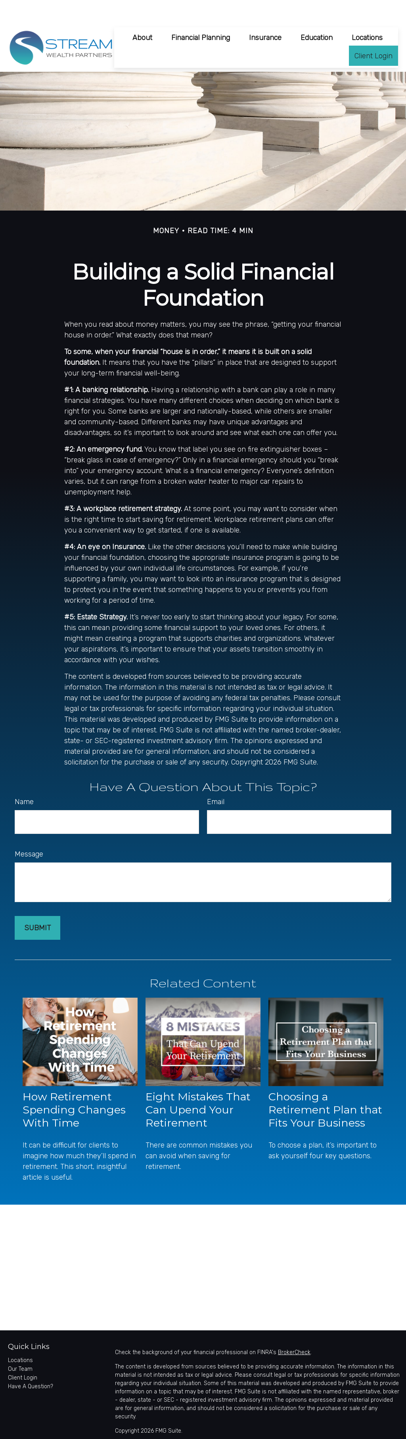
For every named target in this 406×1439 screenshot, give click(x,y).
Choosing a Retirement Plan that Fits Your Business (325, 1086)
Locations (20, 1337)
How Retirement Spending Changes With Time (74, 1086)
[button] (142, 14)
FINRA (354, 1430)
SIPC (370, 1430)
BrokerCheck (294, 1329)
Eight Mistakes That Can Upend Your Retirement (198, 1086)
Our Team (20, 1346)
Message (29, 831)
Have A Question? (30, 1363)
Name (24, 778)
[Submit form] (37, 905)
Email (215, 778)
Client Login (22, 1354)
